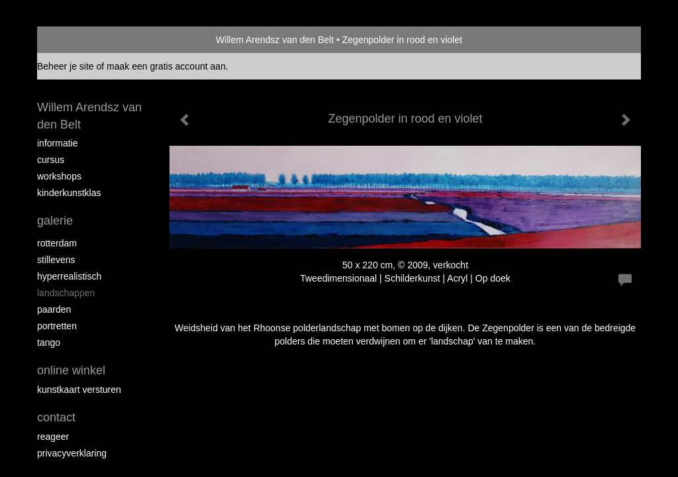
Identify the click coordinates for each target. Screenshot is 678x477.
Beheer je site (65, 66)
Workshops (59, 176)
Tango (48, 342)
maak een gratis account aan (166, 66)
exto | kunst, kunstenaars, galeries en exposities (74, 39)
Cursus (50, 159)
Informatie (57, 143)
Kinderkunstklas (69, 192)
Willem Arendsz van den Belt (275, 39)
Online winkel (71, 370)
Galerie (55, 220)
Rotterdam (57, 243)
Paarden (54, 309)
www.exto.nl (154, 406)
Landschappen (66, 293)
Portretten (57, 326)
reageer (53, 436)
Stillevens (56, 259)
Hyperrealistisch (69, 276)
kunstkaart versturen (79, 389)
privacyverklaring (72, 453)
